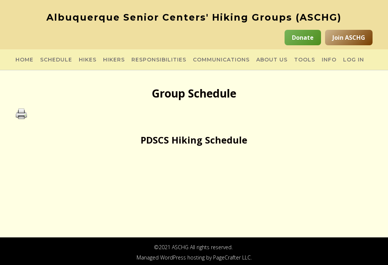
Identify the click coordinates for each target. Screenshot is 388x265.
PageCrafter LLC (232, 257)
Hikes (87, 60)
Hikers (114, 60)
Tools (304, 60)
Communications (221, 60)
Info (329, 60)
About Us (272, 60)
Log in (353, 60)
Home (24, 60)
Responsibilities (158, 60)
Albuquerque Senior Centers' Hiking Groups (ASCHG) (194, 17)
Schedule (56, 60)
